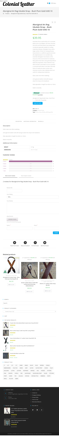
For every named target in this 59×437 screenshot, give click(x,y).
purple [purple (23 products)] (16, 373)
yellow (51, 112)
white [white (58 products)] (48, 376)
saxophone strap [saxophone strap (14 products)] (37, 373)
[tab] (19, 121)
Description (19, 121)
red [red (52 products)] (21, 373)
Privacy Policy (35, 397)
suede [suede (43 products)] (10, 376)
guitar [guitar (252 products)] (31, 368)
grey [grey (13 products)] (26, 368)
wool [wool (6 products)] (5, 378)
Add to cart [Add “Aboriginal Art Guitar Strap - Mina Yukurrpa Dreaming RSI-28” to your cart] (11, 284)
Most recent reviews (10, 175)
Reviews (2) (40, 121)
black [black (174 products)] (31, 365)
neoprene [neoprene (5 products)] (25, 370)
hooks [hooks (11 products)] (46, 368)
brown (36, 112)
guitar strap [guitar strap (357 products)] (39, 368)
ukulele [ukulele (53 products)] (21, 376)
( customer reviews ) (42, 34)
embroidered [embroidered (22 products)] (7, 368)
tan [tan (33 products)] (15, 376)
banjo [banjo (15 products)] (26, 365)
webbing (48, 112)
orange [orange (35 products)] (32, 370)
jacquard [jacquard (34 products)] (6, 370)
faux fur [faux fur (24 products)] (15, 368)
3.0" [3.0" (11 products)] (12, 365)
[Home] (3, 13)
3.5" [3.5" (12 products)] (16, 365)
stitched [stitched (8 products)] (51, 373)
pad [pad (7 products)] (38, 370)
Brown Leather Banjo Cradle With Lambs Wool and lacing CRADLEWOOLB (29, 284)
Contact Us (34, 392)
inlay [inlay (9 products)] (51, 368)
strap (40, 112)
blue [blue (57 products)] (36, 365)
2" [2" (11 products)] (4, 365)
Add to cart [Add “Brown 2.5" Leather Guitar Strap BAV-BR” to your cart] (48, 291)
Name (9, 225)
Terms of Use (35, 399)
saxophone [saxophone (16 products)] (27, 373)
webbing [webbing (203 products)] (43, 376)
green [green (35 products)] (21, 368)
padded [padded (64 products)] (43, 370)
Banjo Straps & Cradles (29, 280)
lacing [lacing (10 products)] (13, 370)
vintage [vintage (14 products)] (27, 376)
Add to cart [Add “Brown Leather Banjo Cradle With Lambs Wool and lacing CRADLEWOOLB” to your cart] (29, 291)
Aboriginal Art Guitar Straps (11, 275)
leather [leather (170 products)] (19, 370)
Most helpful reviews (26, 175)
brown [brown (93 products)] (42, 365)
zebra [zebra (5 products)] (16, 378)
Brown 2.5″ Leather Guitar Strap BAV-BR (48, 284)
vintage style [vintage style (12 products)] (34, 376)
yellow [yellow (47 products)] (11, 378)
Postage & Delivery (36, 395)
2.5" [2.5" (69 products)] (8, 365)
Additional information (30, 121)
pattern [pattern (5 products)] (49, 370)
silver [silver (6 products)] (45, 373)
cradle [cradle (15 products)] (48, 365)
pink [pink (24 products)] (5, 373)
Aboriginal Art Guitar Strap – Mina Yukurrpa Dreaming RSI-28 (11, 278)
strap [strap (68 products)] (5, 376)
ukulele (43, 112)
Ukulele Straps (40, 110)
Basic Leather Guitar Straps (48, 281)
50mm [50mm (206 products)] (21, 365)
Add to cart (37, 103)
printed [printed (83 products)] (10, 373)
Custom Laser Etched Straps (46, 280)
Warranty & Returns (36, 401)
